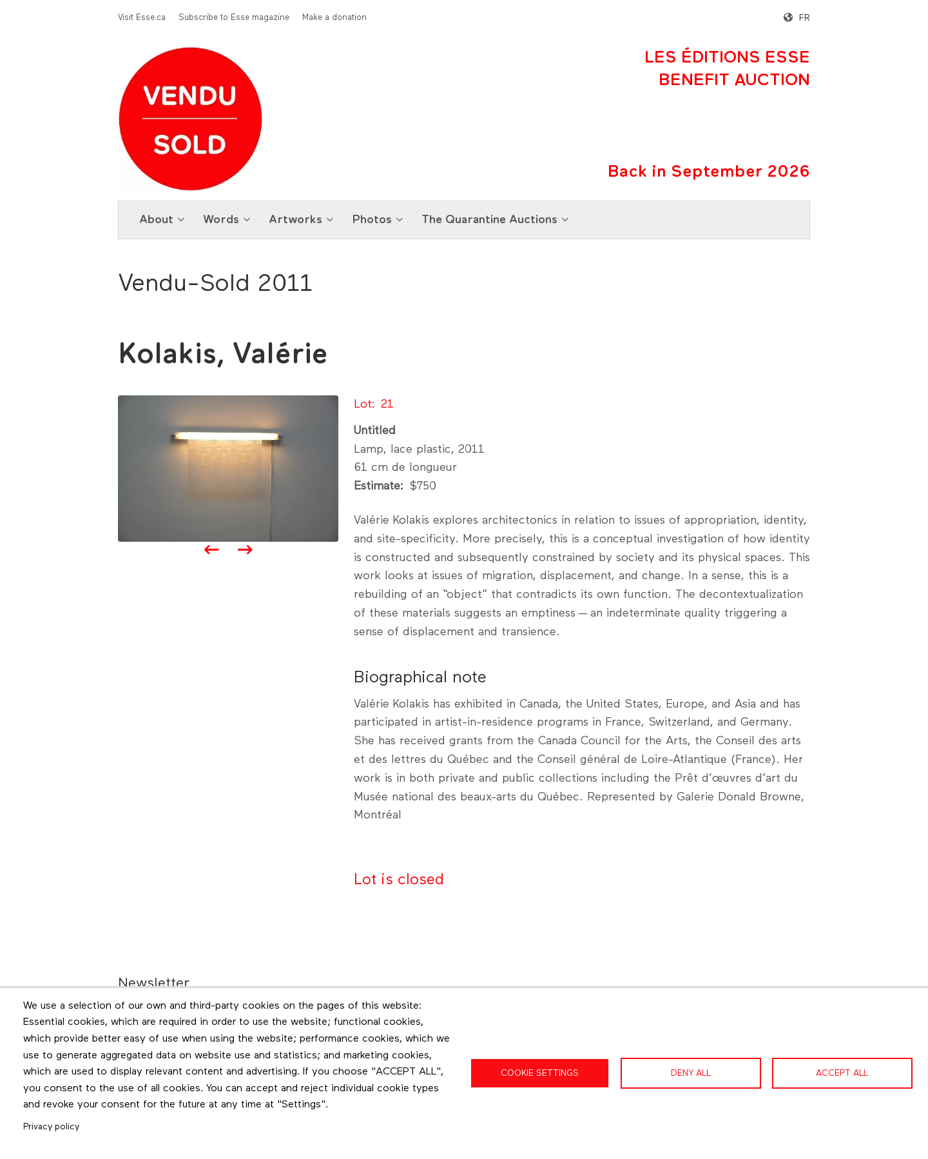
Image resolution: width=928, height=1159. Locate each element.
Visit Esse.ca (142, 18)
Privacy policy (51, 1126)
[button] (228, 468)
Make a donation (334, 18)
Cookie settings (540, 1073)
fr (804, 18)
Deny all (691, 1073)
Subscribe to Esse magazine (234, 18)
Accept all (842, 1073)
